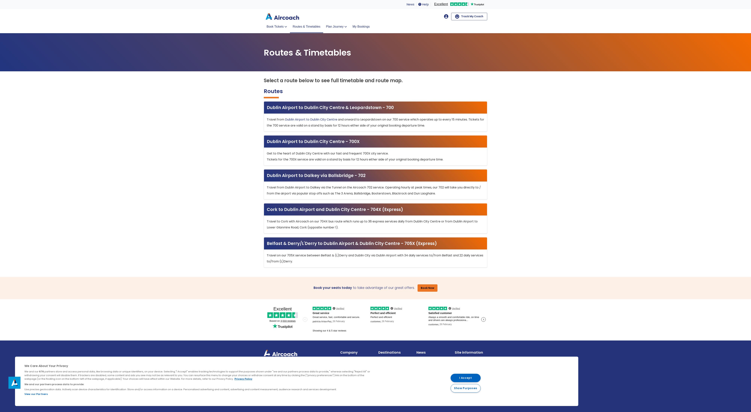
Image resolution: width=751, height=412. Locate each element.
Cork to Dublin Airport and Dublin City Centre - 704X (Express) (335, 209)
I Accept (465, 378)
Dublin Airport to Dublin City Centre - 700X (313, 142)
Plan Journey (334, 26)
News (410, 4)
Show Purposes (465, 388)
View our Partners (36, 394)
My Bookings (361, 26)
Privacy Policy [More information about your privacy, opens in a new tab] (243, 378)
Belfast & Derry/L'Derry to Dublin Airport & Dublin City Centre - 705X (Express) (352, 243)
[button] (14, 383)
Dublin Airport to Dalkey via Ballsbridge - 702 (316, 175)
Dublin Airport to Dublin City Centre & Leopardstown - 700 (330, 108)
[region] (296, 381)
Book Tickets (275, 26)
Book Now (427, 288)
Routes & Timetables (306, 26)
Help (423, 4)
